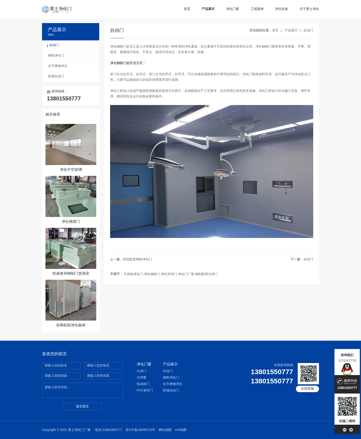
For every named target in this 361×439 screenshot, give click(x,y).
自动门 (54, 45)
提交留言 (82, 406)
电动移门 (143, 384)
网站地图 (165, 430)
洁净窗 (141, 377)
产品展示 (208, 9)
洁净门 (141, 371)
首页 (187, 9)
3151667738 (347, 360)
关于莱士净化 (309, 9)
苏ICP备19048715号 (140, 430)
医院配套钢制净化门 (137, 259)
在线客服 (307, 389)
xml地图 (181, 430)
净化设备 (281, 9)
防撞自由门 (56, 76)
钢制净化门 (56, 55)
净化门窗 (232, 9)
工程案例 (257, 9)
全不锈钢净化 (57, 66)
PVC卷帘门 (145, 390)
